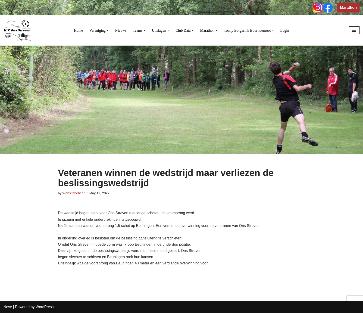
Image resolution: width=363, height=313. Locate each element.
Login (285, 30)
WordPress (45, 307)
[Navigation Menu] (354, 30)
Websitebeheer (73, 193)
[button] (107, 30)
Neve (7, 307)
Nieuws (120, 30)
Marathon (348, 7)
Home (78, 30)
